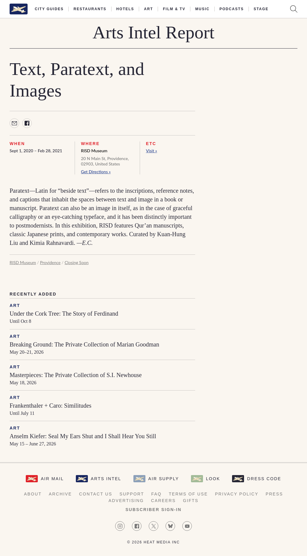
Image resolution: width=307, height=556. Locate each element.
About (33, 494)
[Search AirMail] (293, 9)
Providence (50, 262)
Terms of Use (188, 494)
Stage (261, 9)
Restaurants (89, 9)
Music (202, 9)
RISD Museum (94, 150)
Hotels (125, 9)
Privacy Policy (236, 494)
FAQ (156, 494)
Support (131, 494)
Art (148, 9)
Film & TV (174, 9)
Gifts (190, 500)
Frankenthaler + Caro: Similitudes (50, 405)
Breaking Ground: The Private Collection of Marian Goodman (84, 344)
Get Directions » (96, 171)
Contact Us (95, 494)
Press (274, 494)
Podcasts (231, 9)
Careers (163, 500)
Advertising (126, 500)
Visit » (151, 150)
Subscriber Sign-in (153, 509)
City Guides (49, 9)
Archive (60, 494)
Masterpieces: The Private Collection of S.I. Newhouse (76, 375)
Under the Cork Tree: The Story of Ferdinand (64, 313)
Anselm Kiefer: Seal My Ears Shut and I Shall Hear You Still (83, 436)
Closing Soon (76, 262)
